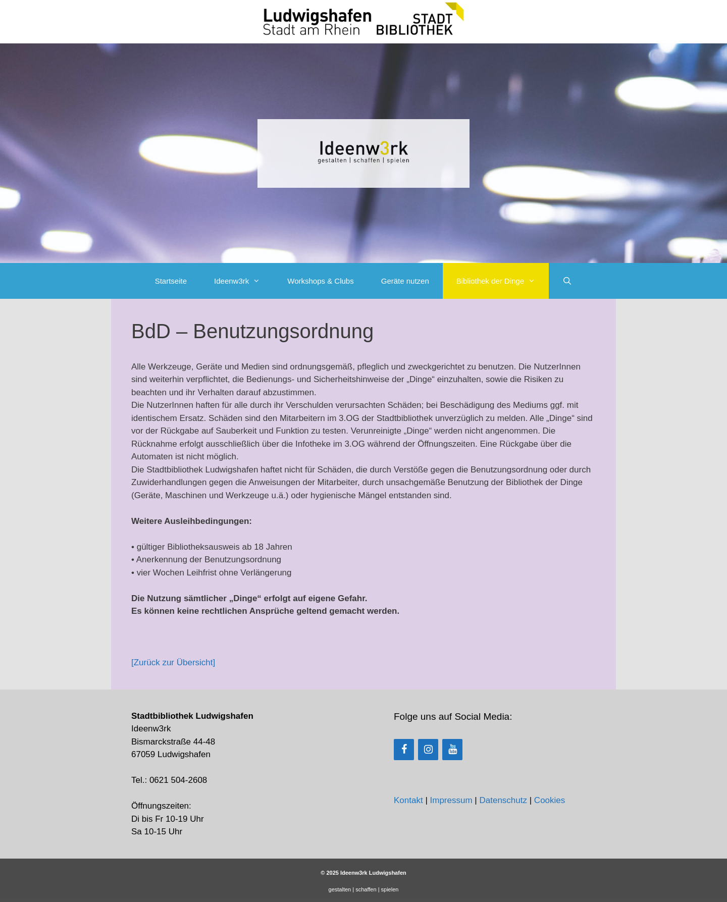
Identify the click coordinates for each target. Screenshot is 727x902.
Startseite (171, 281)
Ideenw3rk (244, 281)
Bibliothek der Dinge (502, 281)
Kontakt (408, 800)
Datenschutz (503, 800)
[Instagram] (428, 749)
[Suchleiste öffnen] (567, 281)
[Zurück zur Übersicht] (173, 662)
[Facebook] (404, 749)
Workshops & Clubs (320, 281)
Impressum (451, 800)
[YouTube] (452, 749)
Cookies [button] (549, 800)
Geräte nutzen (405, 281)
